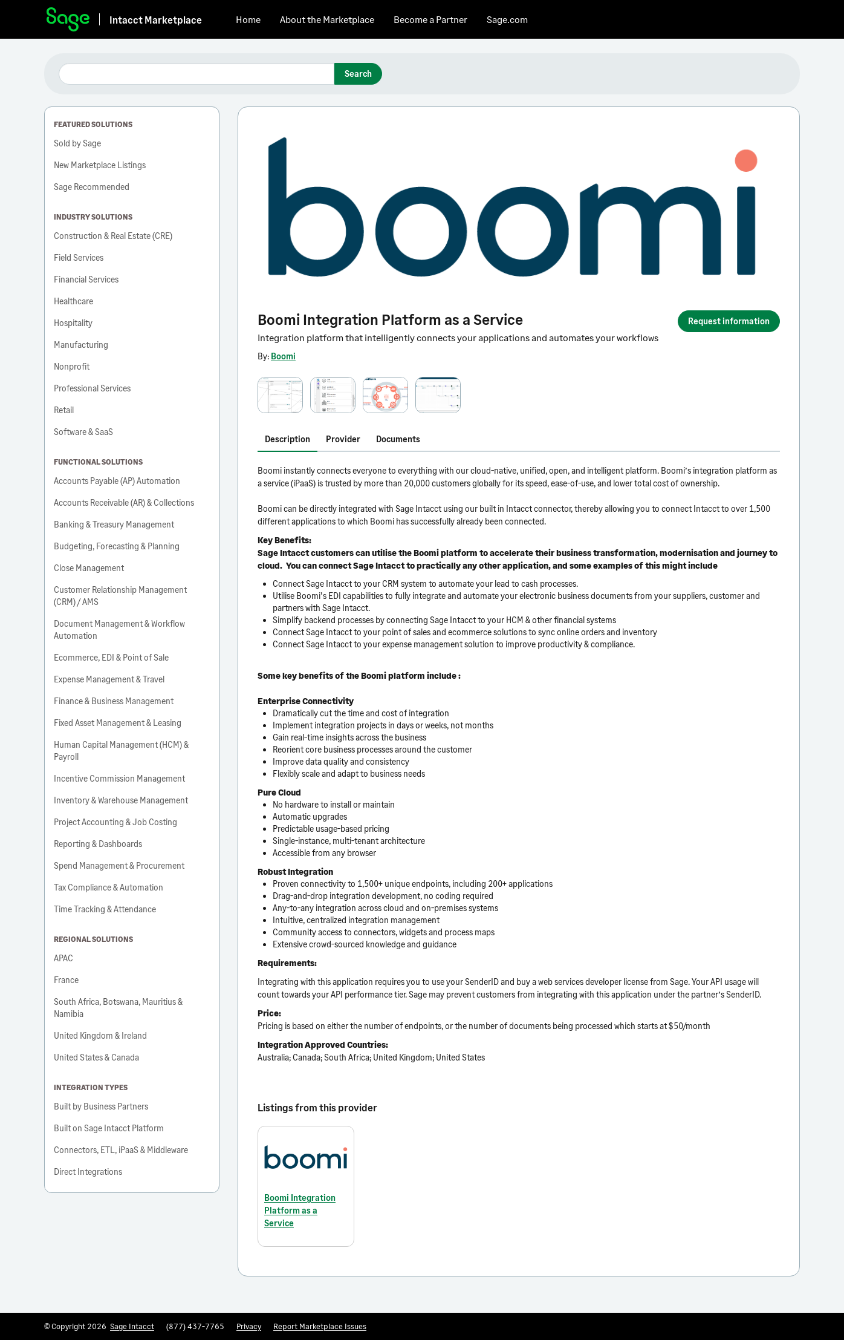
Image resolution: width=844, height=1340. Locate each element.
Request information (729, 321)
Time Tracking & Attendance (105, 909)
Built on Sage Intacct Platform (109, 1128)
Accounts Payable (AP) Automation (117, 481)
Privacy (248, 1326)
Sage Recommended (91, 186)
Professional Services (92, 388)
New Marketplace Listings (100, 165)
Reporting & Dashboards (98, 843)
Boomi (283, 356)
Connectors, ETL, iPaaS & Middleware (121, 1150)
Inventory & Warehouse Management (121, 800)
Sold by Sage (77, 143)
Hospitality (73, 323)
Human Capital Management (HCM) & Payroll (121, 750)
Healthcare (73, 301)
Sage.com (507, 19)
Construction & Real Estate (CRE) (113, 235)
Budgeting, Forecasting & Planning (117, 546)
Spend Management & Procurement (119, 865)
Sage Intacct (132, 1326)
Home (248, 19)
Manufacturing (81, 344)
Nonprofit (71, 366)
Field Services (78, 257)
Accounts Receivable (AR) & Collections (124, 502)
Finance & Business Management (114, 701)
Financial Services (86, 279)
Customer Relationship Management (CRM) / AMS (120, 595)
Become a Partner (430, 19)
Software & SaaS (83, 432)
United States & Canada (96, 1057)
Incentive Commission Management (119, 778)
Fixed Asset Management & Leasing (117, 722)
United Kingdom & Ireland (100, 1035)
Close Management (89, 568)
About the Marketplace (327, 19)
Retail (64, 410)
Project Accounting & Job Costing (115, 822)
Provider (343, 439)
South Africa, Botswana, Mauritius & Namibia (118, 1007)
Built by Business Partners (101, 1106)
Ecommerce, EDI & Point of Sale (111, 657)
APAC (63, 958)
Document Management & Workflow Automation (119, 629)
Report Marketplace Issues (319, 1326)
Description (287, 439)
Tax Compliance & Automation (108, 887)
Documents (398, 439)
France (66, 980)
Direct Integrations (88, 1171)
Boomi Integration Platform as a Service (300, 1210)
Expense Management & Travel (109, 679)
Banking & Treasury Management (114, 524)
